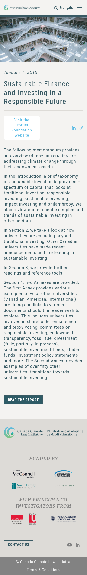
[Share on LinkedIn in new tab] (74, 127)
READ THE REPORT (23, 400)
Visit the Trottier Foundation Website (22, 128)
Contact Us (18, 544)
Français (66, 7)
